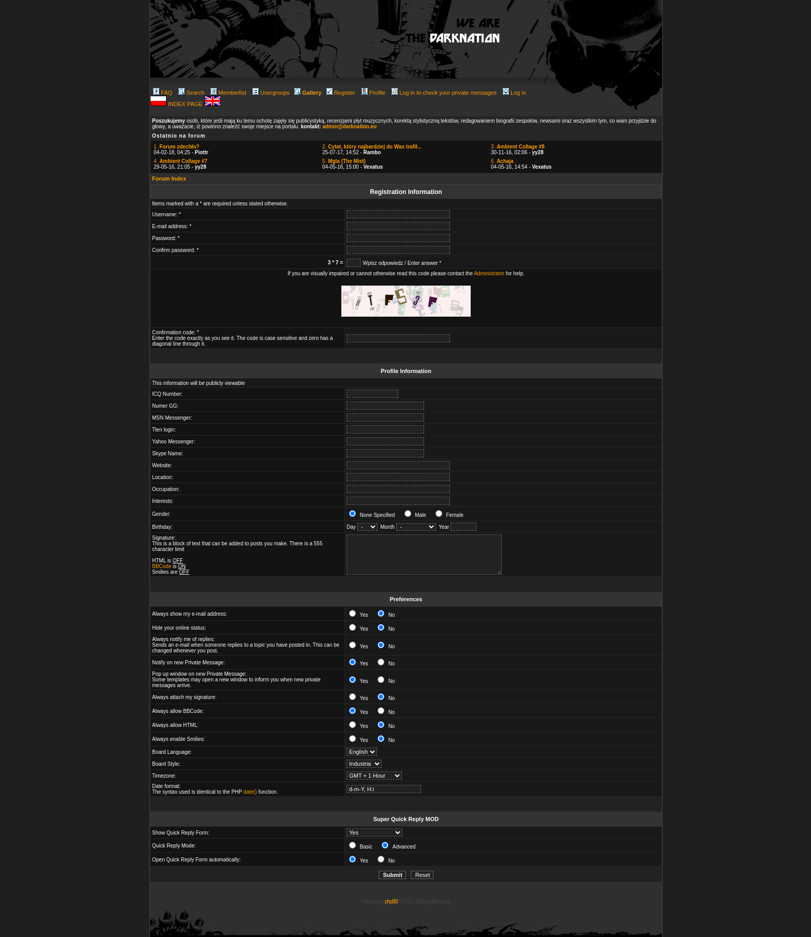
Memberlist (228, 93)
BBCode (161, 566)
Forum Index (169, 178)
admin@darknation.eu (349, 126)
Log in (514, 93)
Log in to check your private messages (444, 93)
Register (340, 93)
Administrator (489, 273)
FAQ (162, 93)
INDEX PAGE (186, 104)
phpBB (391, 901)
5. (344, 161)
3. (518, 147)
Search (191, 93)
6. (502, 161)
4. (180, 161)
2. (372, 147)
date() (250, 792)
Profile (373, 93)
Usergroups (271, 93)
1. (176, 147)
